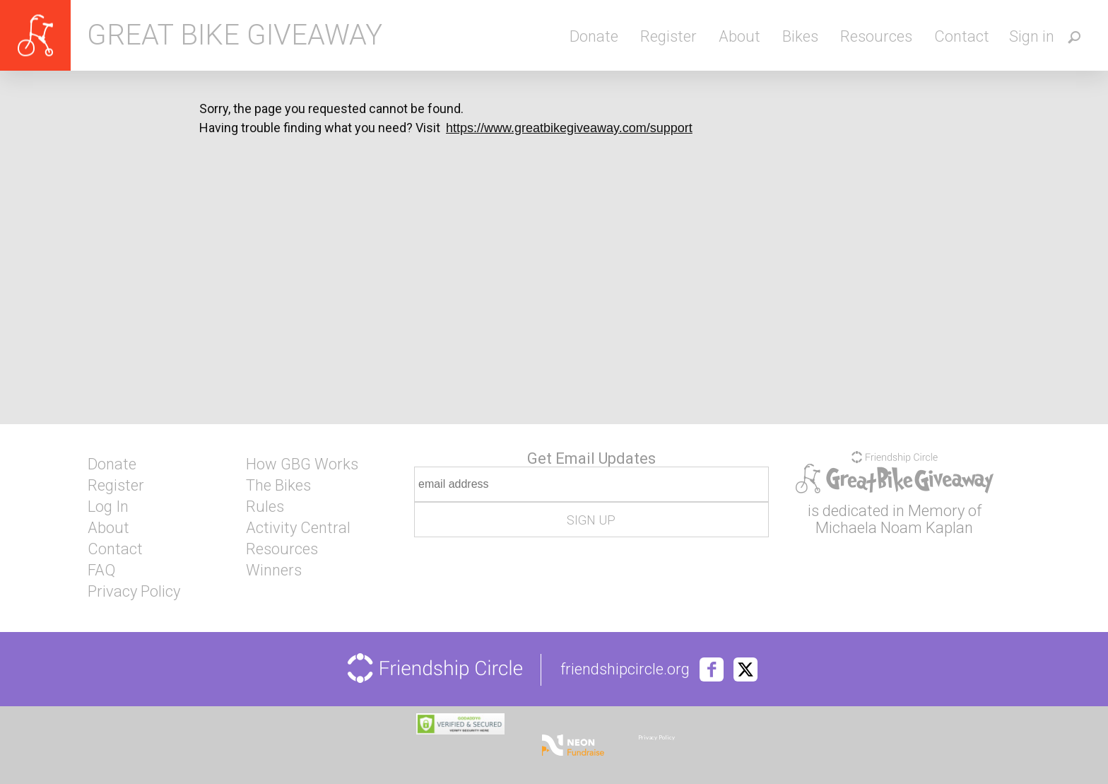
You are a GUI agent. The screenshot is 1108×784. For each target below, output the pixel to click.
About (739, 36)
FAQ (101, 570)
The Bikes (278, 485)
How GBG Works (302, 464)
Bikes (800, 36)
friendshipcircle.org (625, 669)
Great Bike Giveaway (234, 35)
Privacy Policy (134, 591)
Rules (265, 507)
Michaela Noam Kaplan (894, 528)
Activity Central (298, 528)
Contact (961, 36)
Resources (876, 36)
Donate (594, 36)
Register (668, 36)
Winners (274, 570)
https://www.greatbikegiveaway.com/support (569, 128)
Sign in (1031, 36)
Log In (108, 507)
